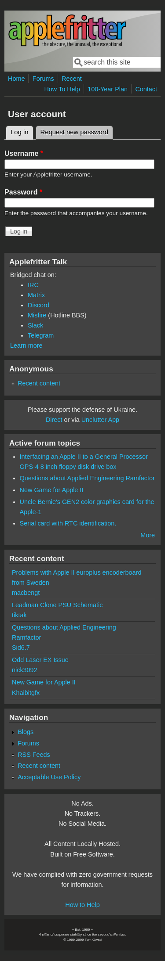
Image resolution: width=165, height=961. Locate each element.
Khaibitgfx (26, 692)
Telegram (41, 335)
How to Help (82, 904)
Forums (43, 78)
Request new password (74, 132)
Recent (72, 78)
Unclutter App (100, 419)
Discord (38, 305)
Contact (146, 89)
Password (23, 192)
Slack (35, 325)
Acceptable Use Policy (49, 777)
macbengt (26, 592)
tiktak (19, 615)
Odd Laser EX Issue (40, 659)
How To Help (62, 89)
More (147, 535)
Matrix (36, 295)
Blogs (25, 731)
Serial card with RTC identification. (68, 523)
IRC (33, 284)
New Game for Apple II (52, 489)
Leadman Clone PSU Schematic (57, 604)
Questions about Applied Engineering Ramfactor (87, 478)
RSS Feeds (34, 754)
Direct (54, 419)
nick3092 (24, 669)
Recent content (39, 383)
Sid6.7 (21, 647)
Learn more (26, 345)
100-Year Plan (108, 89)
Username (23, 153)
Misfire (37, 315)
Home (16, 78)
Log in (22, 131)
